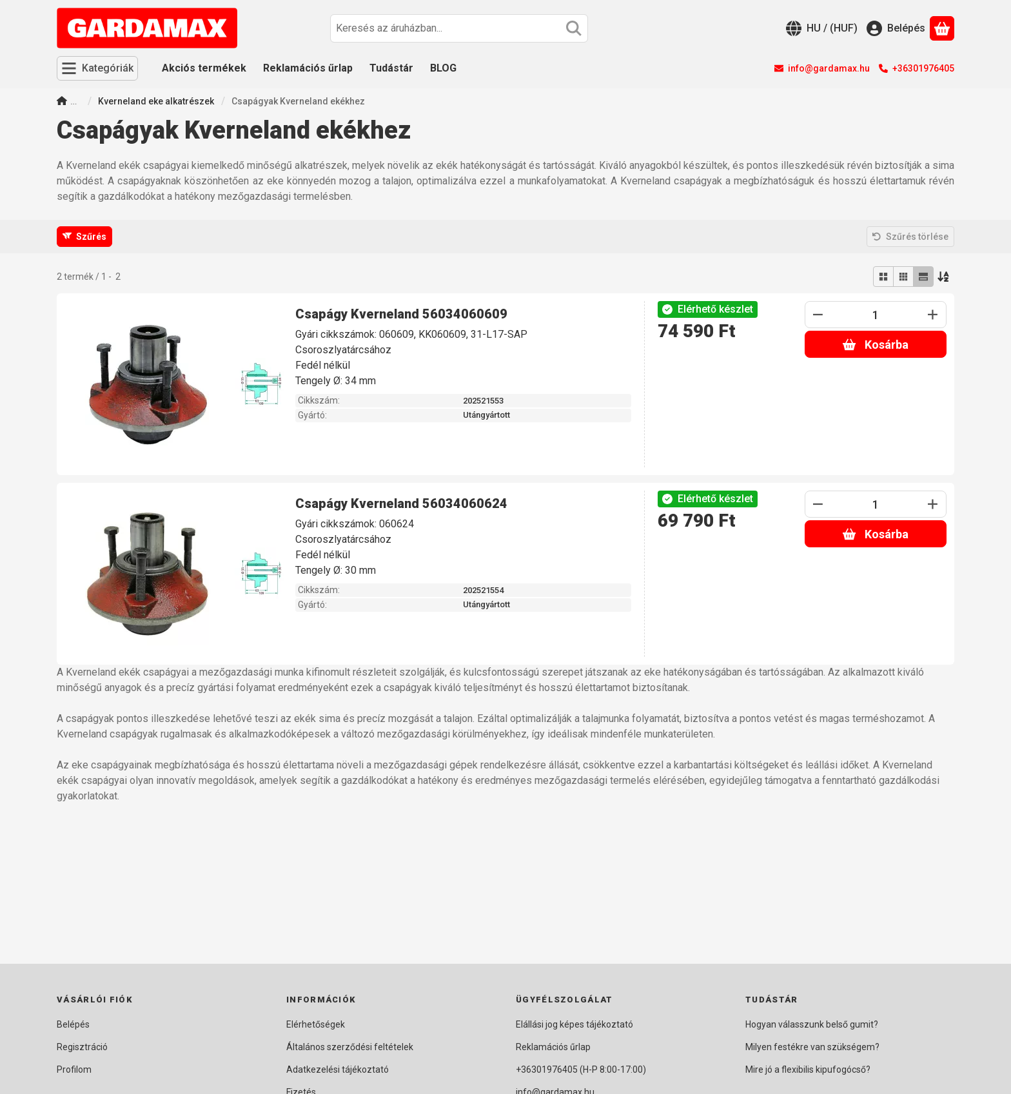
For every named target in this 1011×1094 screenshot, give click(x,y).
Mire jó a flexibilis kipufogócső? (807, 1069)
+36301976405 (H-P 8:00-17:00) (581, 1069)
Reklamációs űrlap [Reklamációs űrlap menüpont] (308, 68)
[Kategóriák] (97, 68)
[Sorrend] (944, 276)
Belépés (73, 1024)
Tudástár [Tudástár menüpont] (391, 68)
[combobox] (459, 28)
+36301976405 (923, 68)
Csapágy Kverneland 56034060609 (401, 314)
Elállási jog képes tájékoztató (574, 1024)
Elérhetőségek (315, 1024)
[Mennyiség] (875, 314)
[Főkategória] (62, 102)
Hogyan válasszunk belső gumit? (811, 1024)
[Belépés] (896, 28)
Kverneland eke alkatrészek (156, 101)
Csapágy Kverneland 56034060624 (401, 503)
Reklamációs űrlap (553, 1047)
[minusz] (818, 314)
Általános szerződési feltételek (349, 1047)
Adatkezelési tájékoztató (337, 1069)
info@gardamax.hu (829, 68)
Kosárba (875, 344)
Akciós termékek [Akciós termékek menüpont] (204, 68)
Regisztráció (82, 1047)
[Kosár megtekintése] (942, 28)
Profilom (74, 1069)
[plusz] (933, 314)
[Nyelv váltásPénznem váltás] (821, 28)
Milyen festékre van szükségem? (812, 1047)
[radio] (883, 276)
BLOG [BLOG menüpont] (443, 68)
